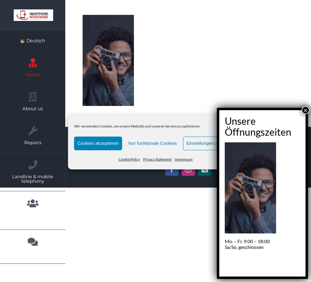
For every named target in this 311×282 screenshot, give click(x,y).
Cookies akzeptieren (98, 143)
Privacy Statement (157, 159)
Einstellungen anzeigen (210, 143)
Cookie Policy (129, 159)
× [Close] (305, 110)
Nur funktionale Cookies (152, 143)
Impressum (184, 159)
